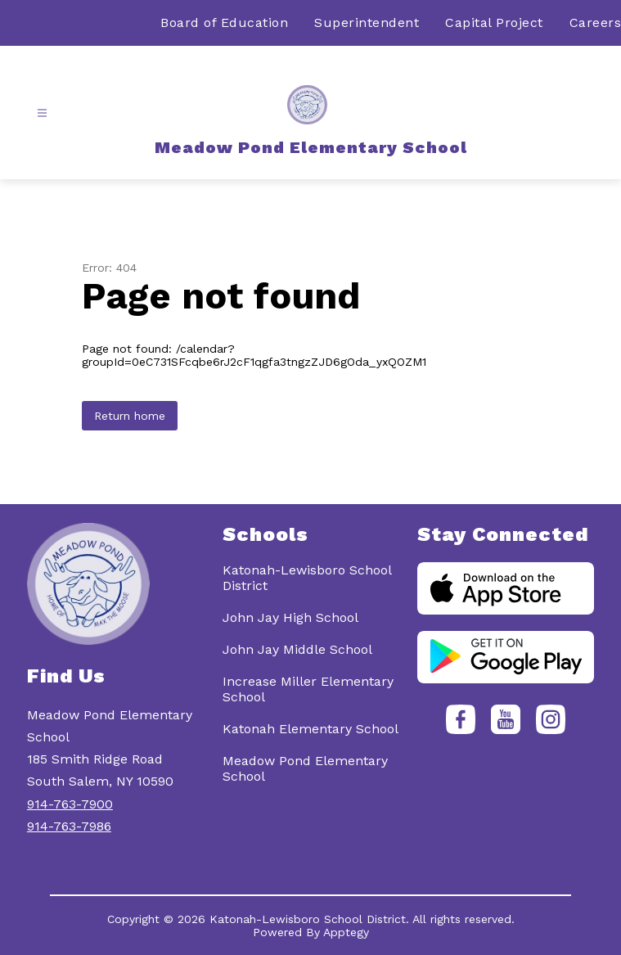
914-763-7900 (70, 804)
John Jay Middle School (297, 649)
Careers (595, 22)
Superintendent (366, 22)
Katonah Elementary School (310, 729)
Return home (129, 415)
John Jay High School (290, 617)
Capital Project (494, 22)
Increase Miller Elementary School (308, 689)
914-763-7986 (69, 826)
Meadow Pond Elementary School (305, 768)
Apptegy (346, 932)
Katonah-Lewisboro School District (307, 577)
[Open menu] (42, 113)
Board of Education (224, 22)
